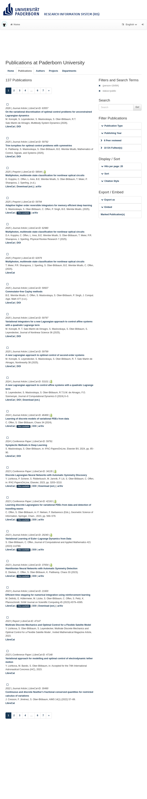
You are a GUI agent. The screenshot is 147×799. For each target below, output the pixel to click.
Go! (137, 107)
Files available (23, 213)
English (130, 24)
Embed (106, 207)
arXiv (38, 186)
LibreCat (10, 126)
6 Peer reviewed (111, 140)
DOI (19, 126)
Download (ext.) (25, 186)
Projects (53, 71)
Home (15, 24)
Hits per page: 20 (112, 166)
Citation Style (110, 181)
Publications (25, 71)
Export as (108, 199)
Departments (69, 71)
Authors (40, 71)
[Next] (49, 91)
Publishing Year (111, 133)
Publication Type (112, 125)
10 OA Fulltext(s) (111, 148)
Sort (105, 173)
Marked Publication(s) (113, 214)
